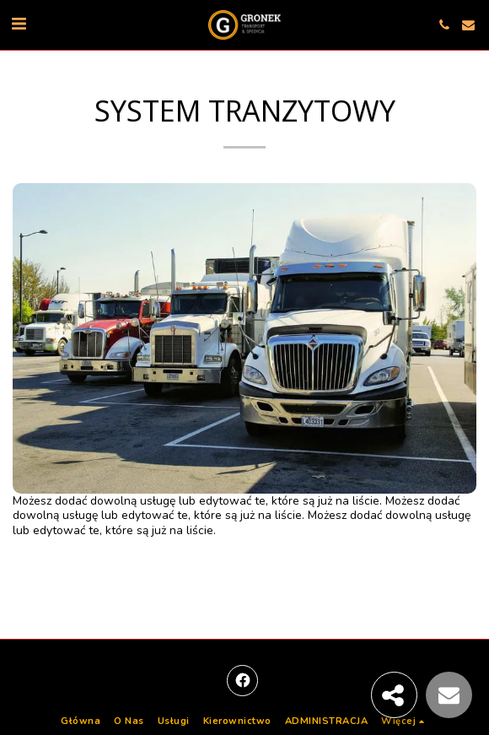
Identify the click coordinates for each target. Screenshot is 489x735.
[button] (18, 24)
